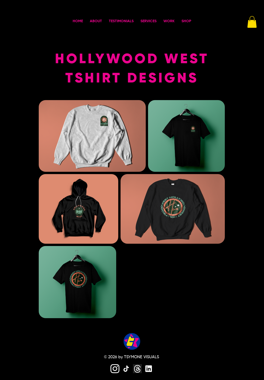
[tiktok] (126, 368)
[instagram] (114, 368)
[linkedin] (148, 368)
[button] (252, 22)
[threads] (137, 368)
